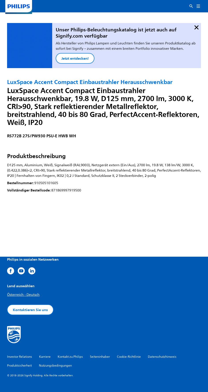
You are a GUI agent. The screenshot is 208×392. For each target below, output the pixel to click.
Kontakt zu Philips (70, 356)
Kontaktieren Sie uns (30, 310)
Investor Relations (19, 356)
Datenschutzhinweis (162, 356)
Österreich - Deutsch (23, 295)
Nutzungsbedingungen (55, 365)
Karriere (45, 356)
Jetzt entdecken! (75, 58)
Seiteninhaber (100, 356)
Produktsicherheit (19, 365)
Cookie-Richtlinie (129, 356)
